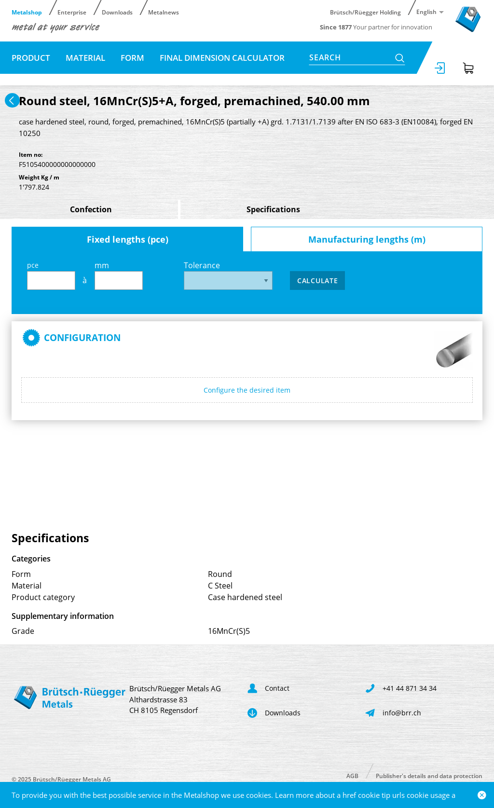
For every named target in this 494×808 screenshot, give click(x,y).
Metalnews (163, 11)
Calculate (317, 280)
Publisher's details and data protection (429, 775)
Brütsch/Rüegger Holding (365, 11)
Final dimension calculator (222, 57)
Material (85, 57)
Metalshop (27, 11)
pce (51, 275)
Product (31, 57)
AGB (352, 775)
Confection (91, 209)
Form (132, 57)
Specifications (273, 209)
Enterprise (71, 11)
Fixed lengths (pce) (127, 239)
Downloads (117, 11)
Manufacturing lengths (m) (366, 239)
